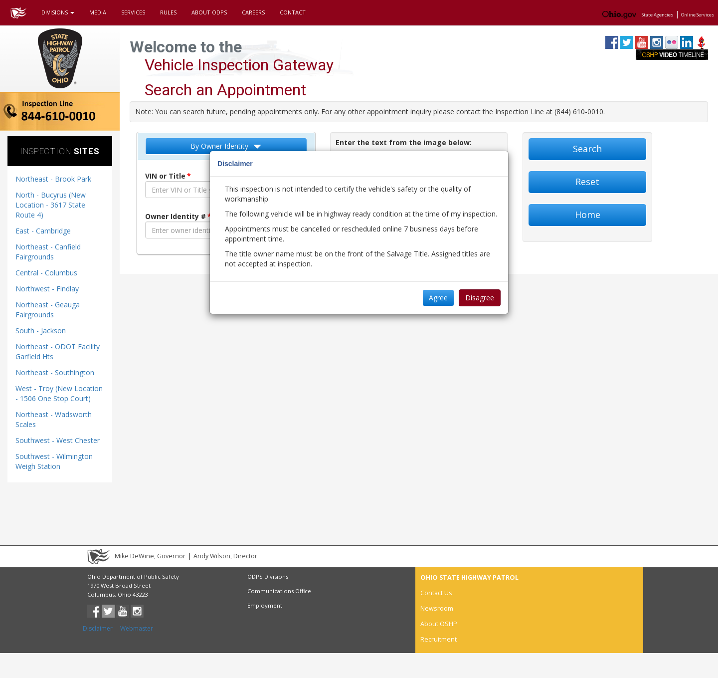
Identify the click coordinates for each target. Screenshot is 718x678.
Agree (438, 297)
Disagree (479, 297)
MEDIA (97, 12)
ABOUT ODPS (209, 12)
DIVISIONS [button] (57, 12)
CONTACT (293, 12)
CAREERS (253, 12)
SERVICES (133, 12)
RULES (168, 12)
